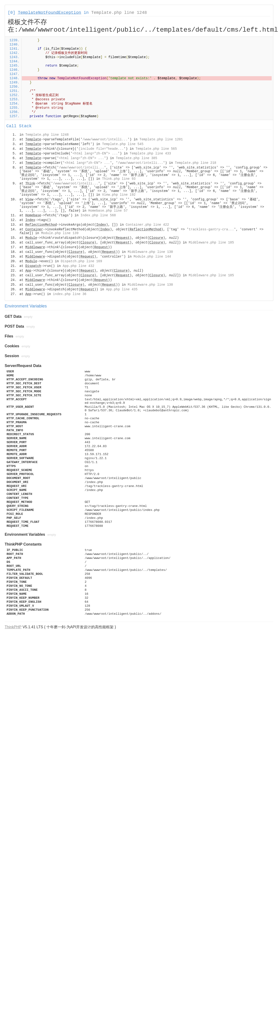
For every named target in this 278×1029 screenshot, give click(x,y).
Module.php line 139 (59, 233)
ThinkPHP (13, 627)
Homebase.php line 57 (108, 211)
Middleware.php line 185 (211, 242)
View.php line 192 (119, 195)
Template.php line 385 (136, 158)
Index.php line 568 (98, 215)
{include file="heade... (101, 149)
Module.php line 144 (152, 256)
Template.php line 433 (150, 153)
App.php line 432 (78, 266)
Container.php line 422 (147, 225)
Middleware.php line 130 (150, 252)
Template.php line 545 (122, 144)
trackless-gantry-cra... (211, 229)
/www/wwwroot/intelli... (105, 139)
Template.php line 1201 (161, 139)
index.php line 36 (69, 294)
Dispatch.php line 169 (81, 261)
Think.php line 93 (119, 179)
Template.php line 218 (195, 163)
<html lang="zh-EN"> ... (95, 153)
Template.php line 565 (156, 149)
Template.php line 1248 (119, 12)
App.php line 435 (121, 289)
